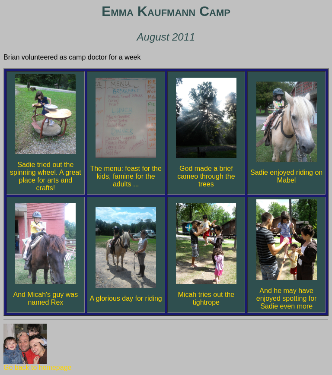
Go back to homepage (37, 364)
